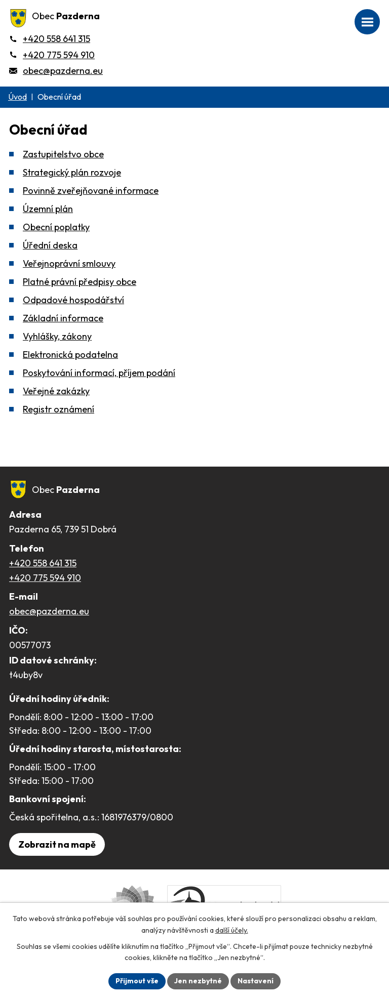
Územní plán (48, 209)
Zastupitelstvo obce (63, 154)
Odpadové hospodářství (73, 300)
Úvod (17, 97)
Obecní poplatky (56, 227)
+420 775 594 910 (45, 578)
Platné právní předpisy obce (79, 281)
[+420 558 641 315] (49, 39)
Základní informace (63, 318)
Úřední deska (50, 245)
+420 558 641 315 (42, 563)
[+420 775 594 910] (52, 55)
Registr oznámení (58, 409)
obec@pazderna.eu (49, 611)
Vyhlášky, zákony (57, 336)
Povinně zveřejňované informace (91, 190)
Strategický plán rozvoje (72, 172)
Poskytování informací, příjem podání (99, 373)
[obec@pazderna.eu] (56, 70)
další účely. (231, 930)
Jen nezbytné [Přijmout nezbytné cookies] (198, 980)
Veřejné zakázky (56, 391)
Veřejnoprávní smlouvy (69, 263)
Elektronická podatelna (70, 354)
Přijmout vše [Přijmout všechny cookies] (137, 980)
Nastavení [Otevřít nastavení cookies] (256, 980)
